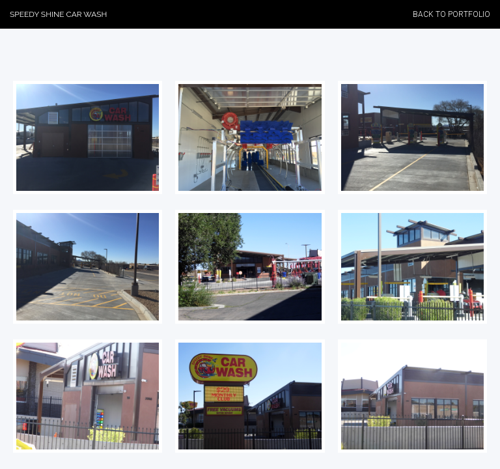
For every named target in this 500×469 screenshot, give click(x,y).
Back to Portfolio (451, 14)
